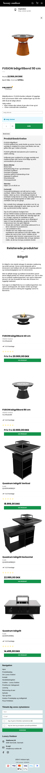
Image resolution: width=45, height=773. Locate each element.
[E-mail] (22, 716)
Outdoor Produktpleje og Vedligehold (14, 698)
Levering (5, 688)
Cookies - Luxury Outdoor (10, 682)
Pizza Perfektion (7, 701)
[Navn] (22, 712)
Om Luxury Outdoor (8, 674)
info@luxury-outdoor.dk (13, 748)
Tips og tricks (6, 695)
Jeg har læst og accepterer (22, 725)
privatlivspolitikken (31, 725)
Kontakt (4, 677)
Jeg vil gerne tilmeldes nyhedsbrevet (20, 721)
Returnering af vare (8, 690)
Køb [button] (29, 126)
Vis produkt (22, 360)
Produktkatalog (7, 672)
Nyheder (5, 693)
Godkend (22, 730)
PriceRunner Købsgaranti (10, 685)
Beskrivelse (6, 134)
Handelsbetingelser (8, 680)
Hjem (4, 669)
